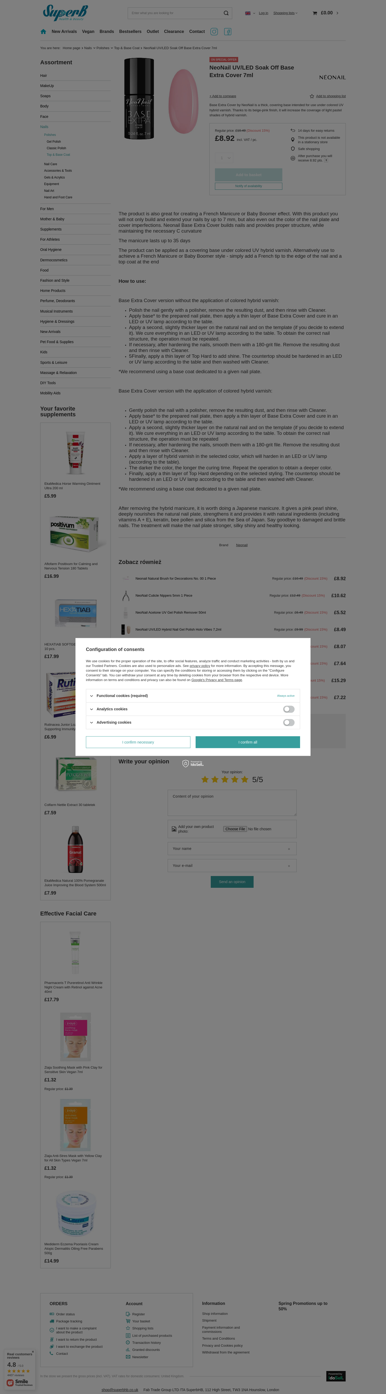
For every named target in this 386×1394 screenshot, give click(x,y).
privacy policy (200, 666)
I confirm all (247, 742)
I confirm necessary (138, 742)
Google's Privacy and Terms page (216, 680)
